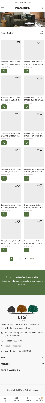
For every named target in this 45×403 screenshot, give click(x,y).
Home (7, 22)
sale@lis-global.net (13, 346)
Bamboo (4, 62)
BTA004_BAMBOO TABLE (34, 136)
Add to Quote (4, 71)
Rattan (38, 205)
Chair (11, 62)
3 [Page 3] (20, 259)
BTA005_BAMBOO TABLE (11, 171)
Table (40, 97)
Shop (14, 22)
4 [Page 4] (25, 259)
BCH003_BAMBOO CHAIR (12, 100)
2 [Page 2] (16, 259)
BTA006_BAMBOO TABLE (34, 171)
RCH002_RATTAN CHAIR (11, 243)
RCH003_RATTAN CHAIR (34, 243)
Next (32, 259)
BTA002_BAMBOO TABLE (11, 136)
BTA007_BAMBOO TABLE (11, 207)
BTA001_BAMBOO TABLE (34, 100)
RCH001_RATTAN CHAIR (34, 207)
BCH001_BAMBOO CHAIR (11, 64)
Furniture (22, 22)
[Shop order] (42, 33)
